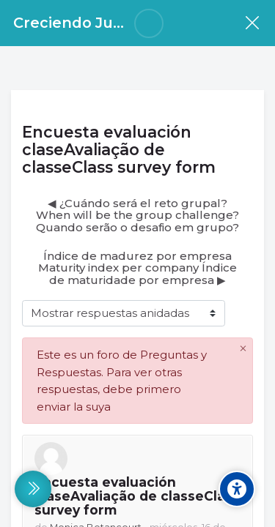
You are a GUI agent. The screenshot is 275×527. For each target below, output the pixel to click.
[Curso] (252, 23)
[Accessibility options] (237, 489)
